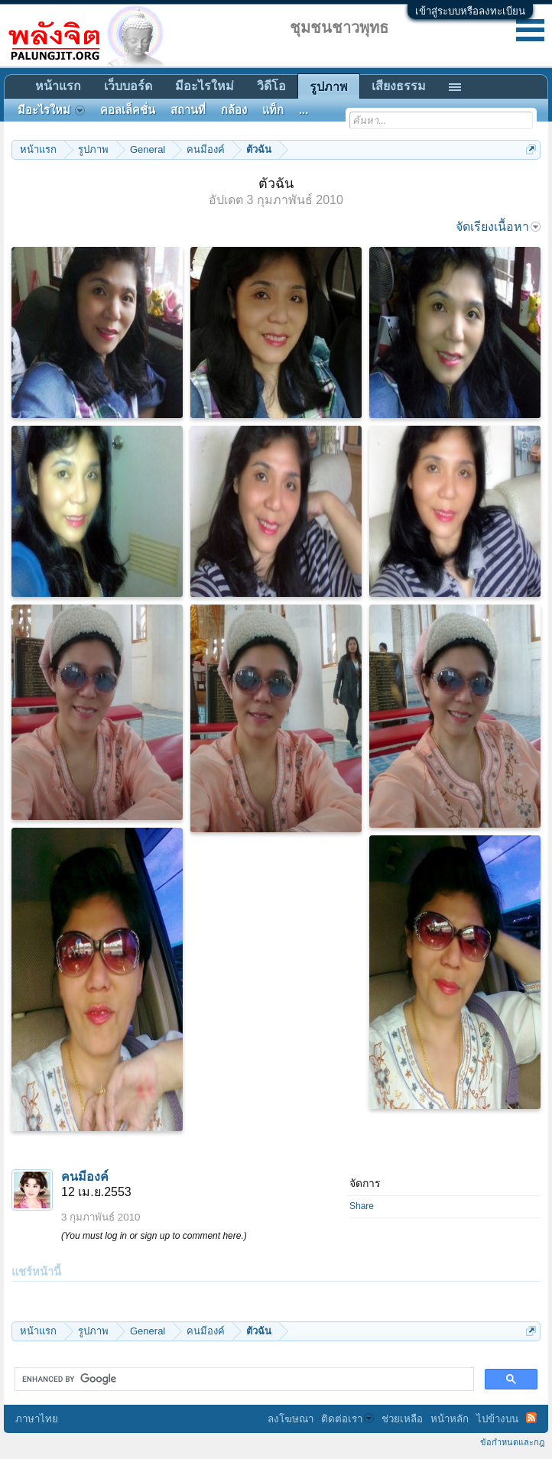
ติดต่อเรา (347, 1419)
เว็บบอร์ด (128, 85)
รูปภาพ (329, 86)
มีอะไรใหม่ (204, 85)
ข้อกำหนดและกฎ (512, 1442)
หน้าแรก (58, 85)
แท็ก (273, 110)
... (303, 110)
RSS (531, 1417)
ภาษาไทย (36, 1419)
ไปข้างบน (497, 1419)
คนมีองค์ (85, 1176)
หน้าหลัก (449, 1419)
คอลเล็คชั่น (127, 110)
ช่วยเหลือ (402, 1419)
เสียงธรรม (399, 85)
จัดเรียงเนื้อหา (498, 226)
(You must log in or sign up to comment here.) (154, 1235)
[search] (242, 1379)
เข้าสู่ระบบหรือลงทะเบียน (470, 11)
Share (361, 1206)
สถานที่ (188, 110)
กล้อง (234, 110)
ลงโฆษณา (290, 1419)
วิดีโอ (271, 85)
